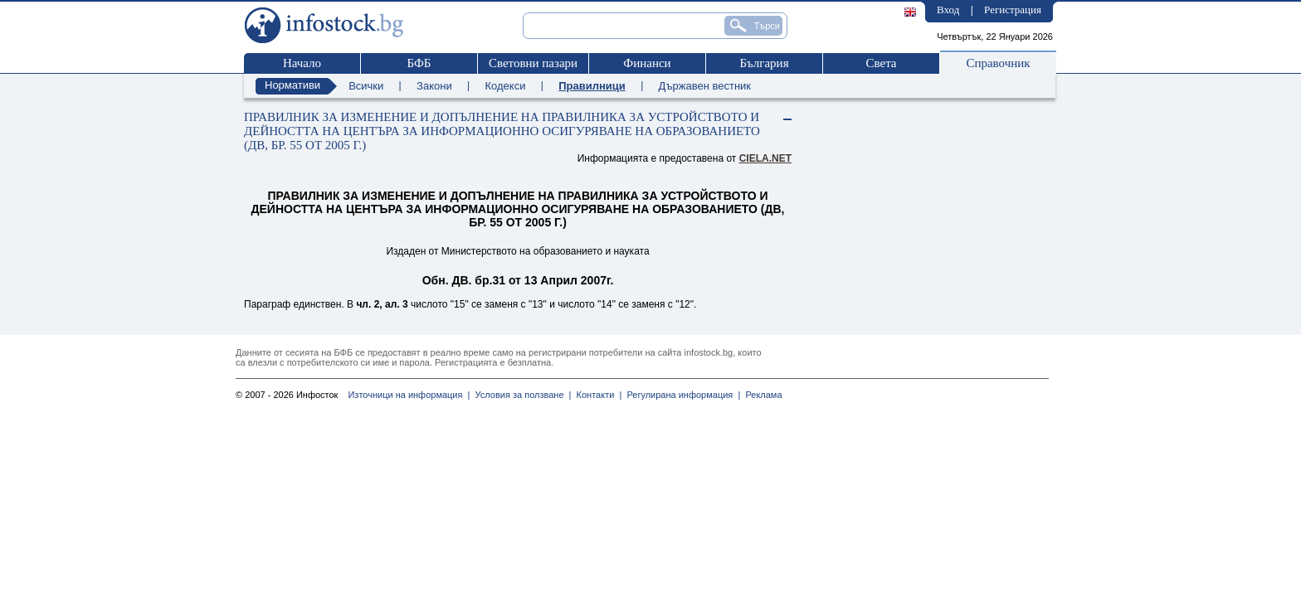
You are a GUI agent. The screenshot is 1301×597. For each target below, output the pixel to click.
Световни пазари (533, 63)
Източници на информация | (409, 395)
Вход (948, 9)
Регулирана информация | (680, 395)
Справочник (998, 63)
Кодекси (505, 86)
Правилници (592, 86)
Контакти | (596, 395)
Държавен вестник (705, 86)
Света (880, 63)
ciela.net (765, 158)
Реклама (761, 395)
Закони (434, 86)
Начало (302, 63)
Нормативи (292, 85)
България (763, 63)
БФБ (419, 63)
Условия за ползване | (520, 395)
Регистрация (1012, 9)
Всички (365, 86)
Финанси (646, 63)
